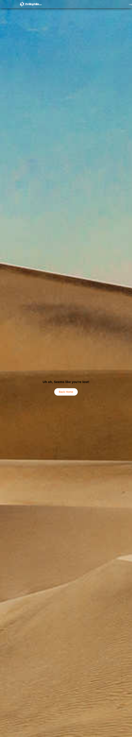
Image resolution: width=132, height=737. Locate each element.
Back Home (66, 391)
